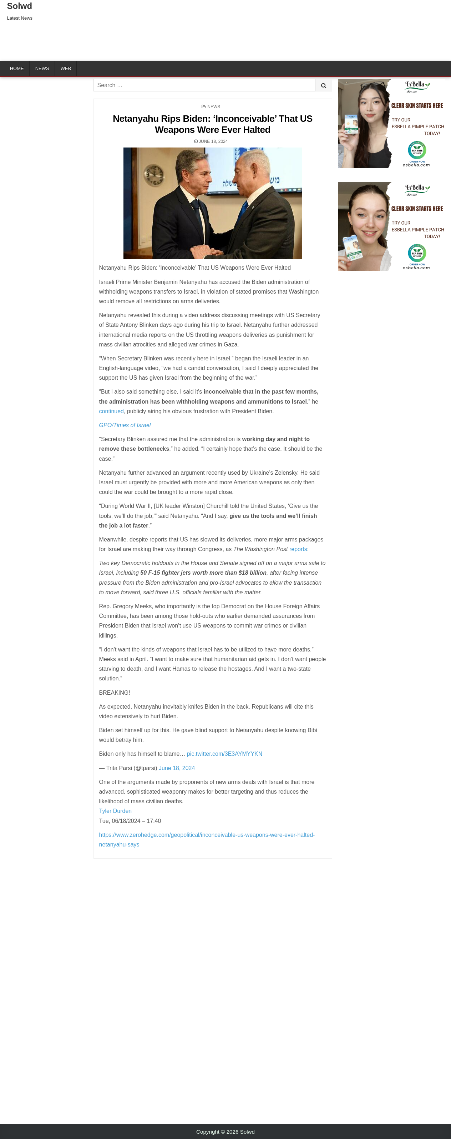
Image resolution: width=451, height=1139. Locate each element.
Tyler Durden (115, 811)
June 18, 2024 (177, 768)
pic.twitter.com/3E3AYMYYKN (224, 754)
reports (298, 549)
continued (111, 411)
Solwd (19, 6)
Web (66, 68)
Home (17, 68)
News (42, 68)
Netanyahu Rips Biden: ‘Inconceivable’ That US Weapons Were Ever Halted (213, 124)
